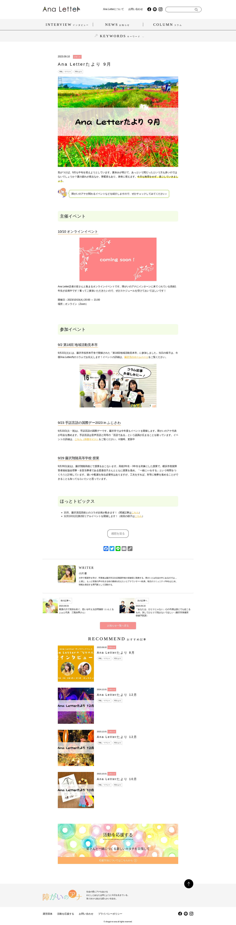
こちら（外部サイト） (87, 439)
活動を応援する (65, 914)
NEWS (118, 24)
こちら (135, 512)
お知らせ (77, 57)
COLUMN (168, 24)
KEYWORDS (118, 36)
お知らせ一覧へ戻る (118, 625)
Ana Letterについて (105, 9)
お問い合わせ (127, 9)
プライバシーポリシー (110, 914)
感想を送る (118, 533)
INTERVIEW (68, 24)
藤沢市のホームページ (136, 357)
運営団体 (47, 914)
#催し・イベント (65, 71)
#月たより (78, 71)
